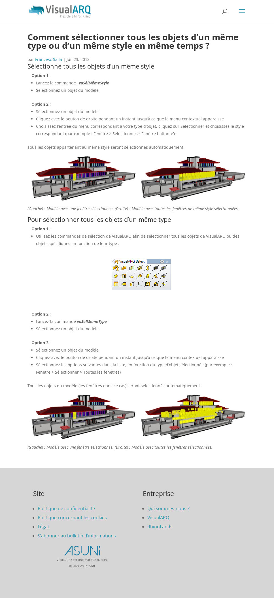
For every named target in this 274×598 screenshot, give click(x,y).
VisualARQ (158, 517)
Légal (43, 526)
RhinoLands (160, 526)
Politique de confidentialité (66, 508)
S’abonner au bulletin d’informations (77, 536)
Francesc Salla (48, 59)
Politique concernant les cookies (72, 517)
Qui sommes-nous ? (168, 508)
